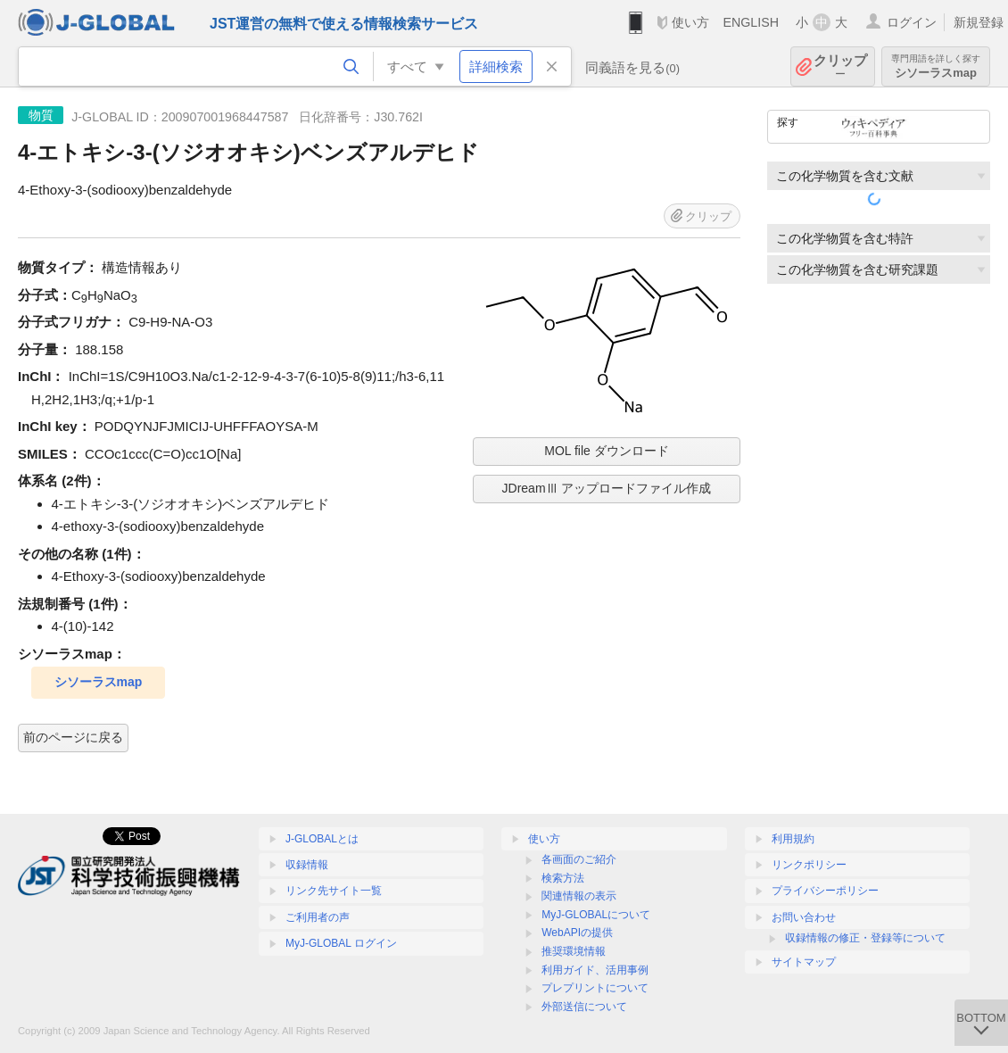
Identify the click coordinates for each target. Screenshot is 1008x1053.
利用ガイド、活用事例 (595, 970)
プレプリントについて (595, 988)
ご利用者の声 (317, 917)
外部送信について (584, 1006)
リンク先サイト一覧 (333, 890)
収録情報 (306, 864)
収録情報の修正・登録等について (865, 938)
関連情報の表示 (578, 896)
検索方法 (562, 878)
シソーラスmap (935, 66)
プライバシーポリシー (825, 890)
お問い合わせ (804, 917)
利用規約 (793, 839)
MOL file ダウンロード (606, 451)
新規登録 (979, 22)
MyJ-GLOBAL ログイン (341, 943)
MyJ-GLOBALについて (595, 914)
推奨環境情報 (573, 951)
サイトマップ (804, 962)
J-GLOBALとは (322, 839)
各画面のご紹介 (578, 859)
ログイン (912, 22)
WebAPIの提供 (577, 932)
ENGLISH (751, 22)
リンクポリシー (809, 864)
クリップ (840, 66)
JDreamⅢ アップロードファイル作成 (607, 488)
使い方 (690, 22)
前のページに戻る (73, 737)
